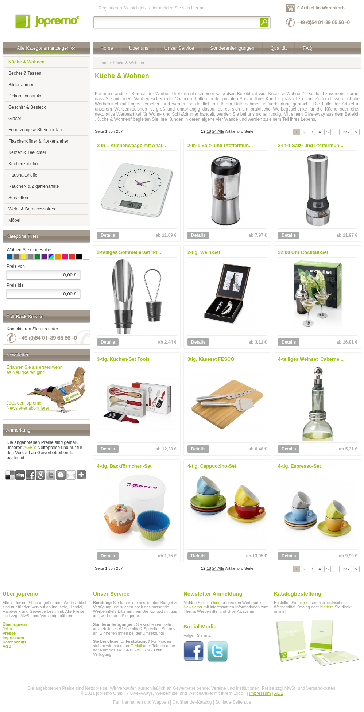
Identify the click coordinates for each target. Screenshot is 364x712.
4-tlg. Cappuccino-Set (211, 466)
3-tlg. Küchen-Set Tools (123, 359)
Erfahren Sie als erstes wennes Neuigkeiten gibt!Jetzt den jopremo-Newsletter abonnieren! (34, 388)
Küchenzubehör (23, 163)
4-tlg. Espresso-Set (299, 466)
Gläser (14, 118)
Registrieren (110, 8)
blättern (327, 607)
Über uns (138, 48)
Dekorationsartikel (25, 95)
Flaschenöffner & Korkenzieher (38, 141)
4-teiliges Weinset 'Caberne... (310, 359)
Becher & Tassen (25, 73)
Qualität (279, 48)
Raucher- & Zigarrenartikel (34, 186)
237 (346, 132)
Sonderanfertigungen (232, 48)
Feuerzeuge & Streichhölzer (35, 129)
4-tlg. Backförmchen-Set (124, 466)
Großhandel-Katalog (192, 702)
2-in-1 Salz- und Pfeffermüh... (220, 145)
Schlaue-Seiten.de (233, 702)
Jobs (7, 629)
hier (194, 8)
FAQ (307, 48)
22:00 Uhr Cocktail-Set (303, 252)
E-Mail (136, 645)
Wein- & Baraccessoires (31, 209)
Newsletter (192, 607)
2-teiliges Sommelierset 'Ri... (129, 252)
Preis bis (15, 285)
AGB (7, 646)
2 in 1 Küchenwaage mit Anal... (131, 145)
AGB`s (29, 447)
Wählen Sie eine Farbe (29, 249)
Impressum (260, 693)
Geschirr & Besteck (27, 107)
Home (106, 48)
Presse (9, 633)
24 (214, 131)
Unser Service (179, 48)
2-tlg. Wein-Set (203, 252)
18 (208, 131)
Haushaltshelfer (23, 175)
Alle (220, 131)
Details (108, 235)
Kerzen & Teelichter (27, 152)
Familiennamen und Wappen (141, 702)
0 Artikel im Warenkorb (321, 8)
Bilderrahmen (21, 84)
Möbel (14, 220)
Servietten (18, 197)
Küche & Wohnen (128, 63)
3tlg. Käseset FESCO (211, 359)
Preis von (16, 266)
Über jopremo (16, 624)
